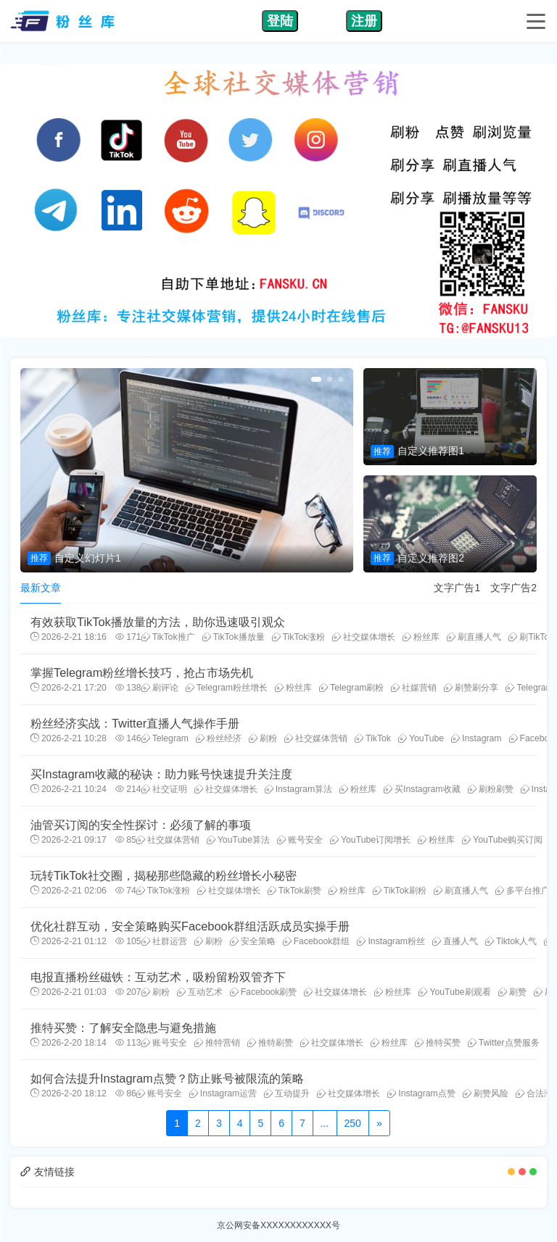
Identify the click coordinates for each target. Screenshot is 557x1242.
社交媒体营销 (315, 738)
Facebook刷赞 (263, 992)
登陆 (280, 21)
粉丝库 (421, 637)
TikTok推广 (168, 637)
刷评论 (159, 688)
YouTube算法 (238, 840)
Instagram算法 (298, 789)
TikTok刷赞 (294, 890)
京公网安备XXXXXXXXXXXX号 (278, 1225)
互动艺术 (200, 992)
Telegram (165, 738)
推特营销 (217, 1043)
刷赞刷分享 (471, 688)
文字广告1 (457, 587)
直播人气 (455, 941)
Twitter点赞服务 (504, 1043)
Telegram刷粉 (351, 688)
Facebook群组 (316, 941)
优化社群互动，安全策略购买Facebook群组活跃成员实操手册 (190, 926)
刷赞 (512, 992)
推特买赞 (438, 1043)
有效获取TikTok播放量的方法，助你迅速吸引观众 (157, 621)
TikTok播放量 (233, 637)
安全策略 (253, 941)
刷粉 (263, 738)
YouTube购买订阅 (502, 840)
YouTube (421, 738)
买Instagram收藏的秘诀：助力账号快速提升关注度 (161, 773)
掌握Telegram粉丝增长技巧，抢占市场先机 (141, 672)
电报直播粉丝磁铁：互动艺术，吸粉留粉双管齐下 (158, 976)
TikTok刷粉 (399, 890)
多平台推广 (522, 890)
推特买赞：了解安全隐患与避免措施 (123, 1027)
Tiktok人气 (511, 941)
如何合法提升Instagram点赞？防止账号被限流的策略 (167, 1078)
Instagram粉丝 (390, 941)
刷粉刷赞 (490, 789)
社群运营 (164, 941)
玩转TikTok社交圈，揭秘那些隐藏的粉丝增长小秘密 (163, 875)
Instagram (476, 738)
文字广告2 (513, 587)
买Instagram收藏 (422, 789)
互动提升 (287, 1093)
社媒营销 (414, 688)
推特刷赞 (270, 1043)
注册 (364, 21)
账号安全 (300, 840)
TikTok (373, 738)
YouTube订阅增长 (370, 840)
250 (352, 1123)
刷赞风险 (485, 1093)
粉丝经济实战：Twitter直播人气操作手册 (134, 723)
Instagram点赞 (421, 1093)
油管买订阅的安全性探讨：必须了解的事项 (140, 824)
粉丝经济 (219, 738)
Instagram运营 (223, 1093)
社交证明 (164, 789)
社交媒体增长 (363, 637)
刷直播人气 (474, 637)
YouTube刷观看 (454, 992)
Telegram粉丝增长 (227, 688)
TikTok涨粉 (299, 637)
